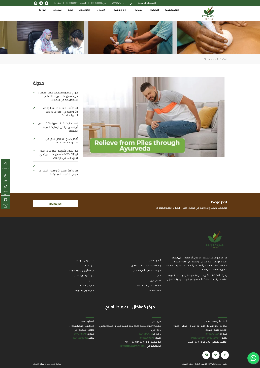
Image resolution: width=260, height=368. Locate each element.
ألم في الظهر (155, 260)
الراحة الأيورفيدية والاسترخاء (81, 270)
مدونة (70, 10)
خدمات (101, 10)
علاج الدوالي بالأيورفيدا (84, 290)
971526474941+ (213, 338)
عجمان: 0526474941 (120, 3)
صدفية (91, 280)
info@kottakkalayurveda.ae (133, 346)
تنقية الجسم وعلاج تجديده (149, 285)
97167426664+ (212, 334)
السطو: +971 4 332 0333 (76, 3)
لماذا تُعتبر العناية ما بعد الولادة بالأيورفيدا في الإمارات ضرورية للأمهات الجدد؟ (60, 111)
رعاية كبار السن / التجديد (83, 275)
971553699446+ (146, 338)
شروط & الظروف (39, 364)
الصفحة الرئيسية (172, 10)
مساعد (137, 10)
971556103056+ (80, 338)
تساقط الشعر (155, 290)
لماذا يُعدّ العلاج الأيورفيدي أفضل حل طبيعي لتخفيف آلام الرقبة (58, 172)
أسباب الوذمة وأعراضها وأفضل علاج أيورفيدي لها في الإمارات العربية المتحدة (58, 127)
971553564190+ (196, 338)
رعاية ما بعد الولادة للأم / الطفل (146, 265)
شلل (159, 275)
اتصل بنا (42, 10)
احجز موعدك (55, 203)
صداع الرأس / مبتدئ (85, 260)
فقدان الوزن (155, 280)
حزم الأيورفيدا (119, 10)
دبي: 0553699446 (98, 3)
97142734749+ (146, 334)
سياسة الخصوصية (54, 364)
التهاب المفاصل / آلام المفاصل (147, 270)
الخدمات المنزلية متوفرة (147, 3)
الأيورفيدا (153, 10)
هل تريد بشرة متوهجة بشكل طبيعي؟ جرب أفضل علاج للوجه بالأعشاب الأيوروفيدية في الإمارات (58, 96)
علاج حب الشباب (87, 285)
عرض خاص (57, 10)
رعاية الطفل (89, 265)
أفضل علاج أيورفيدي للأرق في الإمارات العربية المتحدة (61, 140)
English (57, 3)
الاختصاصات (84, 10)
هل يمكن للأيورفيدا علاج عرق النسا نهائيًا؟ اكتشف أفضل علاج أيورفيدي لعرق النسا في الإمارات (58, 154)
